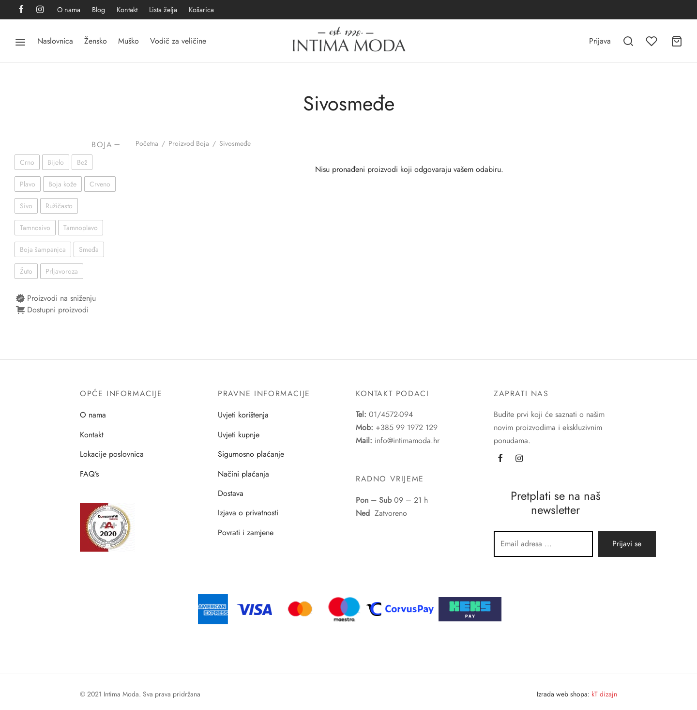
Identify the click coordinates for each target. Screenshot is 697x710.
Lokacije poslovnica (112, 454)
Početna (147, 143)
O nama (68, 10)
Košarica (201, 10)
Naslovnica (55, 40)
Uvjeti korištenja (243, 414)
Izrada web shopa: (563, 694)
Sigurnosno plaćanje (251, 454)
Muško (128, 40)
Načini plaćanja (243, 473)
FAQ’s (89, 473)
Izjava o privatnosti (248, 512)
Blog (98, 10)
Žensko (95, 40)
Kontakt (127, 10)
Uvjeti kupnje (238, 434)
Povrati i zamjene (245, 532)
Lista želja (163, 10)
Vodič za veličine (178, 40)
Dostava (230, 493)
